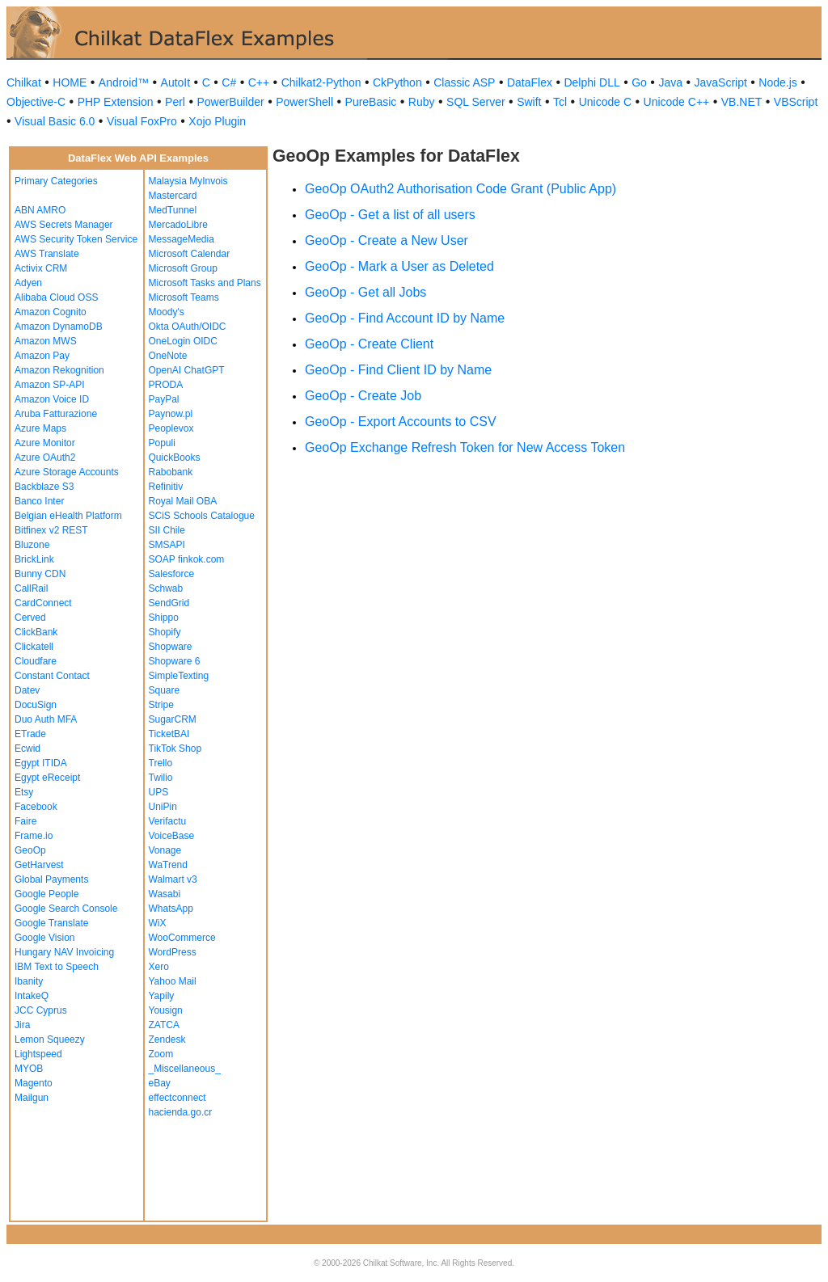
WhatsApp (171, 908)
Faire (25, 821)
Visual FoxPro (142, 121)
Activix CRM (41, 268)
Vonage (165, 850)
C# (229, 82)
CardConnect (43, 603)
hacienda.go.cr (181, 1112)
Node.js (777, 82)
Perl (175, 101)
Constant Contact (52, 675)
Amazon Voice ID (52, 399)
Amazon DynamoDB (59, 326)
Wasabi (165, 894)
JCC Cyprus (41, 1010)
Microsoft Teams (184, 297)
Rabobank (171, 472)
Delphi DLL (591, 82)
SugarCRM (172, 719)
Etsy (24, 792)
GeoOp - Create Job (363, 396)
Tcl (560, 101)
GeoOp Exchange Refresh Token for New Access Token (465, 447)
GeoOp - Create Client (369, 344)
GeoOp (30, 850)
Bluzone (32, 544)
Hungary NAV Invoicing (64, 952)
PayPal (164, 399)
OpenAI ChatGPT (187, 370)
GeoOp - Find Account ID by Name (405, 318)
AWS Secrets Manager (64, 224)
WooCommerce (182, 937)
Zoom (161, 1054)
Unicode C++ (677, 101)
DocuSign (36, 705)
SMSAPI (167, 544)
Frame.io (34, 835)
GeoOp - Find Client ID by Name (398, 370)
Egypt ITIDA (41, 763)
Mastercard (173, 195)
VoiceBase (172, 835)
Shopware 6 (175, 661)
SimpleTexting (179, 675)
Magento (34, 1083)
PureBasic (371, 101)
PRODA (166, 384)
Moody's (166, 312)
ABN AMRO (40, 210)
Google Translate (51, 923)
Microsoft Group (183, 268)
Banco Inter (39, 501)
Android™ (124, 82)
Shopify (165, 632)
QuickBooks (175, 457)
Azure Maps (40, 428)
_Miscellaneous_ (185, 1068)
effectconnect (177, 1097)
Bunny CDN (40, 574)
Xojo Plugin (217, 121)
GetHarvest (39, 865)
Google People (46, 894)
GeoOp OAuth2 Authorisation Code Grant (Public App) (460, 189)
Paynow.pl (171, 414)
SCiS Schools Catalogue (202, 515)
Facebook (36, 806)
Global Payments (51, 879)
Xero (159, 966)
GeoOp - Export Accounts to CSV (400, 421)
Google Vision (45, 937)
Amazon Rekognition (59, 370)
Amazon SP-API (50, 384)
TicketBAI (169, 734)
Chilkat (23, 82)
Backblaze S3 (44, 486)
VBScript (795, 101)
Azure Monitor (45, 443)
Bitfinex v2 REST (51, 530)
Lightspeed (38, 1054)
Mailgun (32, 1097)
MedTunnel (173, 210)
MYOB (29, 1068)
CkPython (397, 82)
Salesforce (172, 574)
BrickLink (34, 559)
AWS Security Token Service (76, 239)
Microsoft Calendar (189, 253)
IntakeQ (32, 996)
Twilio (161, 777)
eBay (160, 1083)
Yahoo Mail (172, 981)
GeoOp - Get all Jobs (365, 292)
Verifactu (168, 821)
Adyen (28, 283)
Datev (27, 690)
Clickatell (34, 646)
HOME (70, 82)
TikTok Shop (175, 748)
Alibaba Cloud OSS (56, 297)
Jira (22, 1025)
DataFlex (529, 82)
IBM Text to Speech (57, 966)
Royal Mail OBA (183, 501)
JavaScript (721, 82)
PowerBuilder (230, 101)
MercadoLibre (178, 224)
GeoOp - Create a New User (386, 240)
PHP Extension (116, 101)
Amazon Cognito (51, 312)
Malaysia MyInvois (188, 181)
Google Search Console (66, 908)
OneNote (168, 355)
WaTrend (168, 865)
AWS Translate (47, 253)
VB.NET (742, 101)
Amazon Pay (42, 355)
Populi (162, 443)
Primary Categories (56, 181)
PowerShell (304, 101)
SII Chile (167, 530)
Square (164, 690)
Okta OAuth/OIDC (187, 326)
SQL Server (475, 101)
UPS (159, 792)
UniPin (163, 806)
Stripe (161, 705)
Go (639, 82)
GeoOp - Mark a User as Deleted (399, 266)
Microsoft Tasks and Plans (205, 283)
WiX (158, 923)
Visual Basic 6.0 (55, 121)
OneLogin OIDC (183, 341)
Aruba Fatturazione (56, 414)
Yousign (166, 1010)
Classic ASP (464, 82)
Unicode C (605, 101)
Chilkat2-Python (321, 82)
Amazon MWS (46, 341)
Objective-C (35, 101)
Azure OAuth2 (45, 457)
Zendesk (167, 1039)
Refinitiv (166, 486)
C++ (258, 82)
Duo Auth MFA (46, 719)
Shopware (170, 646)
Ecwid (27, 748)
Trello (161, 763)
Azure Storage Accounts (67, 472)
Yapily (162, 996)
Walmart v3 (173, 879)
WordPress (172, 952)
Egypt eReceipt (47, 777)
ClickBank (36, 632)
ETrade (30, 734)
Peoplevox (171, 428)
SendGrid (169, 603)
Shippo (164, 617)
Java (670, 82)
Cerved (30, 617)
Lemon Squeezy (50, 1039)
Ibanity (29, 981)
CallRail (31, 588)
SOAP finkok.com (187, 559)
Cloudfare (36, 661)
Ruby (421, 101)
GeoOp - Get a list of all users (390, 214)
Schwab (166, 588)
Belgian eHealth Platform (68, 515)
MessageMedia (181, 239)
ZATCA (164, 1025)
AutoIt (176, 82)
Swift (529, 101)
